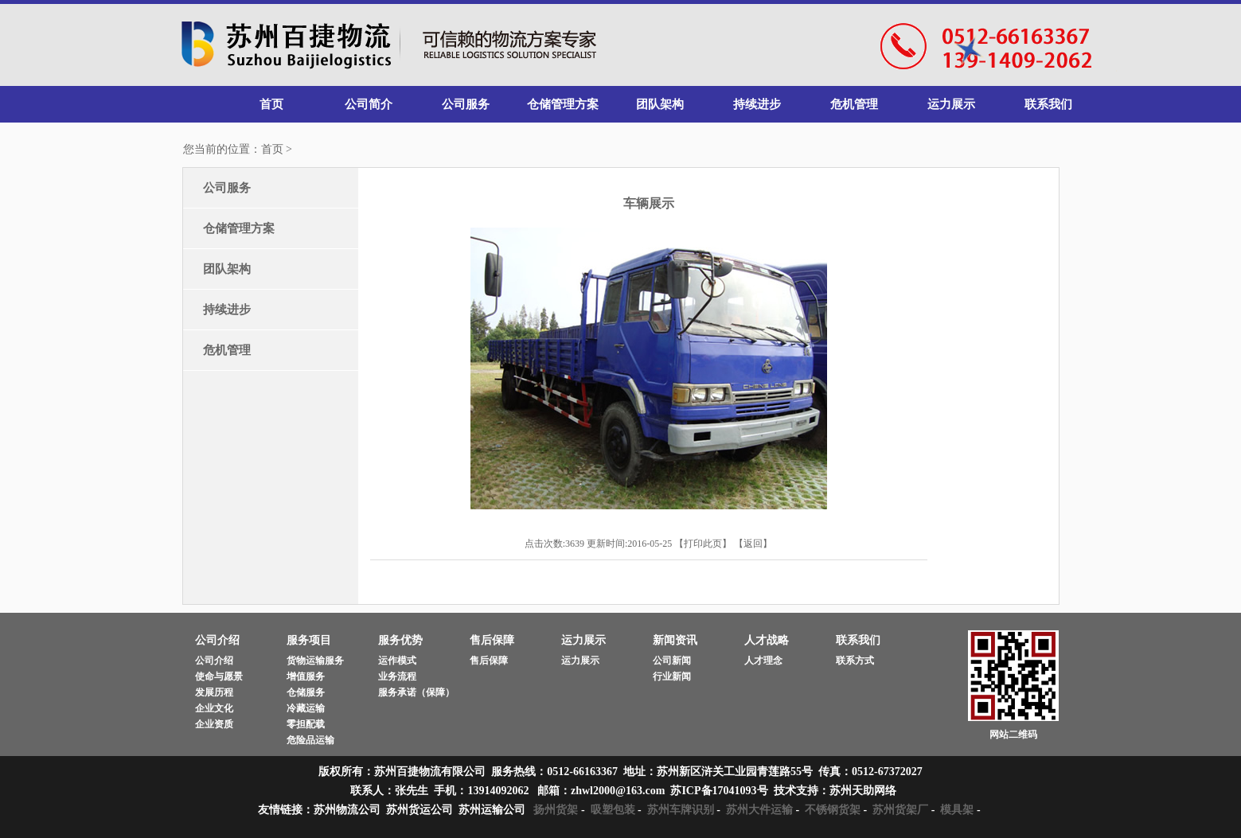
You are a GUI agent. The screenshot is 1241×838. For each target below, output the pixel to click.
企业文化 (214, 708)
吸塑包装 (613, 810)
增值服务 (306, 676)
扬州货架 (555, 810)
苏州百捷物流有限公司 (389, 46)
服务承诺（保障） (416, 692)
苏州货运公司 (419, 810)
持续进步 (757, 104)
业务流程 (397, 676)
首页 (271, 104)
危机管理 (854, 104)
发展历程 (214, 692)
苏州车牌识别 (680, 810)
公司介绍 (214, 660)
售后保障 (489, 660)
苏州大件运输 (759, 810)
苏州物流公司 (347, 810)
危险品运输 (310, 740)
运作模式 (397, 660)
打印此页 (703, 543)
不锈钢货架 (833, 810)
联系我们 (1048, 104)
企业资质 (214, 724)
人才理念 (763, 660)
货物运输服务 (315, 660)
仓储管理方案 (563, 104)
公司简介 (368, 104)
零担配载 (306, 724)
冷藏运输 (306, 708)
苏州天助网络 (862, 791)
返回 (753, 543)
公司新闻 (672, 660)
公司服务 (466, 104)
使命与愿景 (219, 676)
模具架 (957, 810)
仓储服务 (306, 692)
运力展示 (951, 104)
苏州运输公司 (492, 810)
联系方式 (855, 660)
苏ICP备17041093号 (718, 791)
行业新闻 (672, 676)
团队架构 (660, 104)
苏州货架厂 (900, 810)
